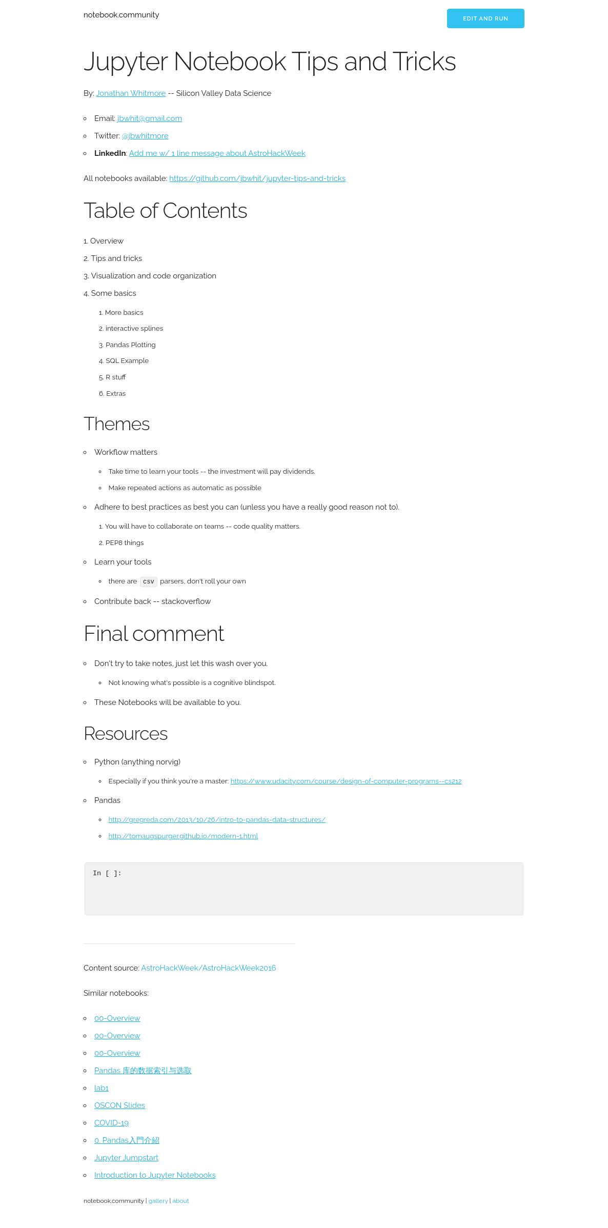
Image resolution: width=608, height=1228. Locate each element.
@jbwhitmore (145, 135)
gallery (158, 1200)
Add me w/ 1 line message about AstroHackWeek (217, 153)
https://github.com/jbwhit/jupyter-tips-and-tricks (257, 178)
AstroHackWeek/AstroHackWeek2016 (208, 967)
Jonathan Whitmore (131, 93)
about (180, 1200)
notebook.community (121, 14)
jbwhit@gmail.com (149, 118)
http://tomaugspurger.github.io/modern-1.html (183, 835)
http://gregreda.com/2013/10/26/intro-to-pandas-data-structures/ (217, 819)
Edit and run (486, 18)
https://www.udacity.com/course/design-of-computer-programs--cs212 (346, 780)
